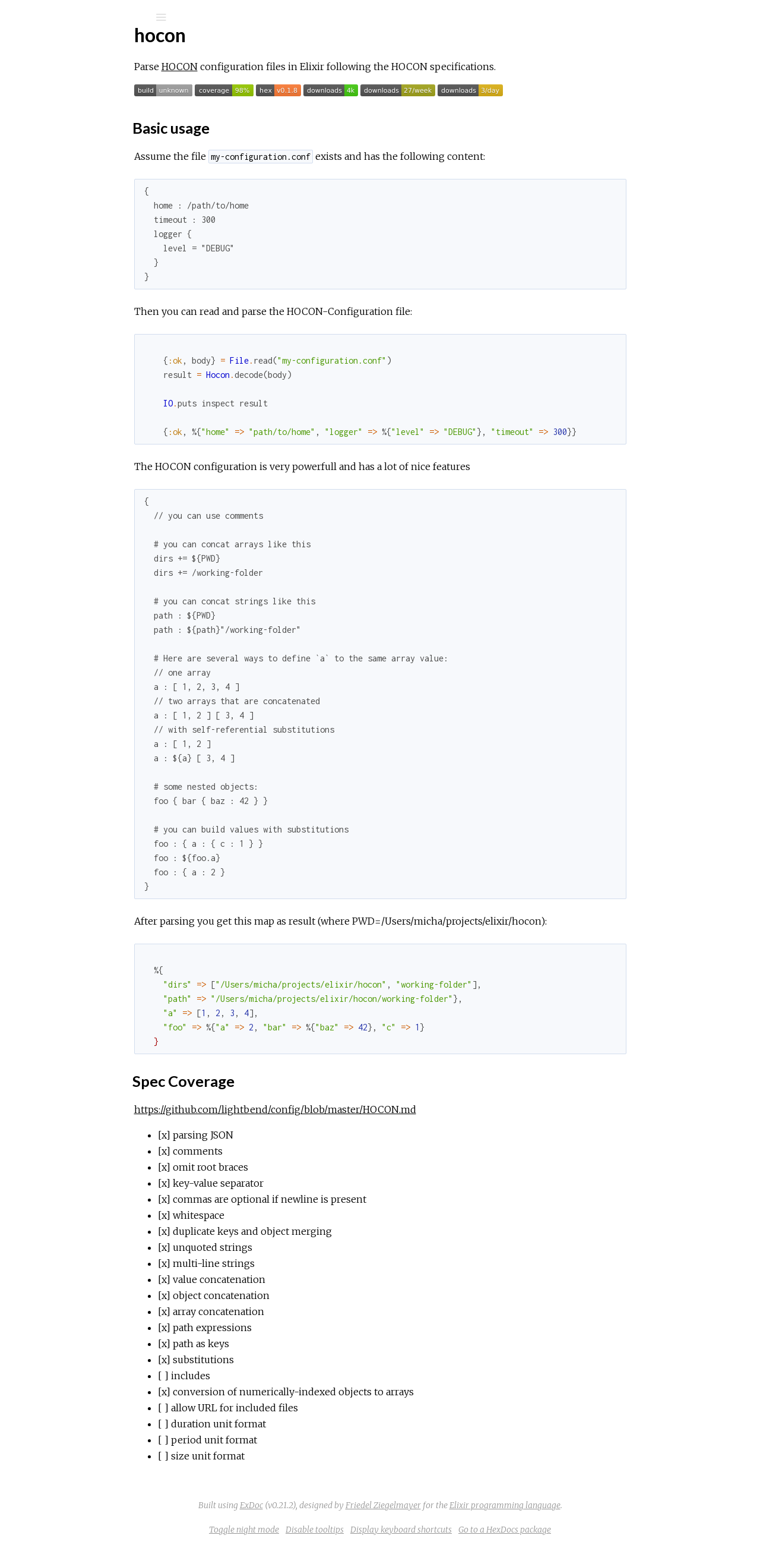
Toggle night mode (333, 1529)
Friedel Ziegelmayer (472, 1505)
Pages (42, 92)
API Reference (67, 142)
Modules (49, 108)
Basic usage (68, 191)
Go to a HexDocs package (593, 1529)
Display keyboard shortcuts (490, 1529)
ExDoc (340, 1505)
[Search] (89, 17)
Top (52, 178)
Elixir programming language (594, 1505)
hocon (51, 48)
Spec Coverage (76, 204)
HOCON (269, 66)
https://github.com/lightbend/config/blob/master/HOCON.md (364, 1109)
